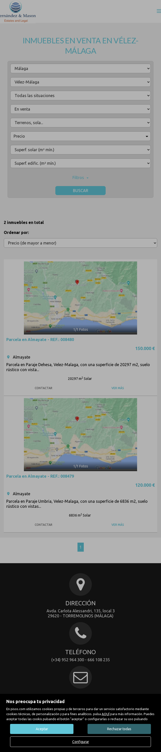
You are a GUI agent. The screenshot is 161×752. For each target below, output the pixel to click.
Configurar (80, 742)
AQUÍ (105, 714)
